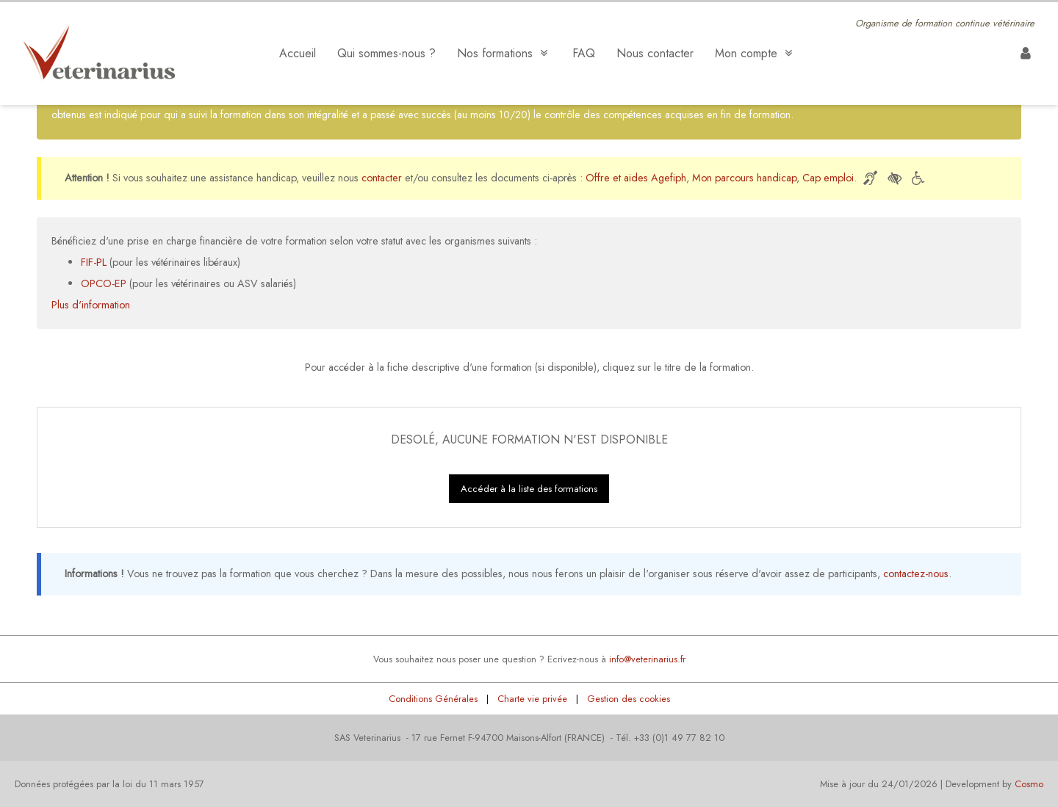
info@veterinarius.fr (647, 659)
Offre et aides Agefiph (636, 177)
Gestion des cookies (628, 699)
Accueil (297, 53)
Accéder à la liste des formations (529, 489)
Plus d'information (90, 304)
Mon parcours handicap (744, 177)
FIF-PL (94, 262)
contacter (381, 177)
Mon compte (755, 53)
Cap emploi (828, 177)
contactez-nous (916, 573)
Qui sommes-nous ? (386, 53)
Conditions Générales (433, 699)
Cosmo (1029, 784)
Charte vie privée (532, 699)
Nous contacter (655, 53)
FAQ (583, 53)
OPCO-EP (103, 283)
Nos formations (504, 53)
